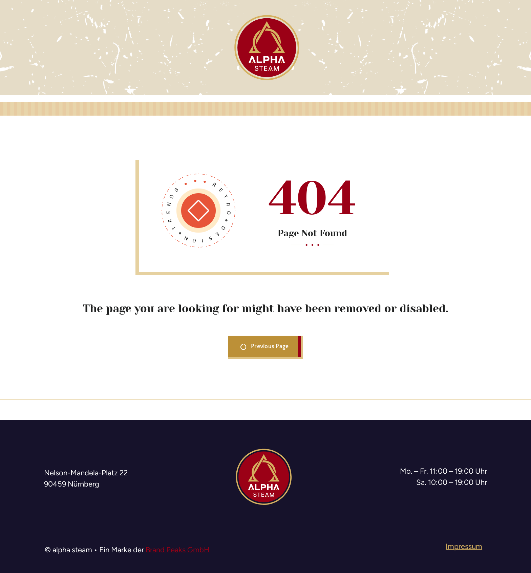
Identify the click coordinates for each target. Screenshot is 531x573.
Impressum (464, 546)
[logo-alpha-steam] (267, 17)
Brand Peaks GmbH (178, 549)
